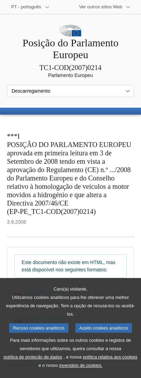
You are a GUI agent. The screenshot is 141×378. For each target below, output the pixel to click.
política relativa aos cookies (110, 366)
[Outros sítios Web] (105, 7)
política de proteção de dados (32, 366)
